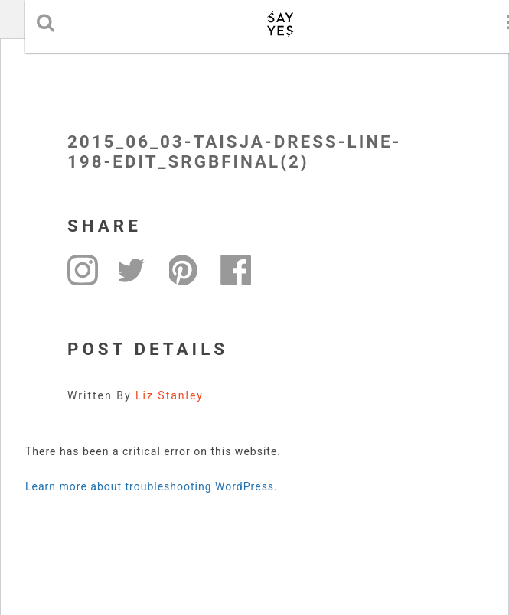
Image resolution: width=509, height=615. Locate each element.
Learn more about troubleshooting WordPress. (151, 486)
